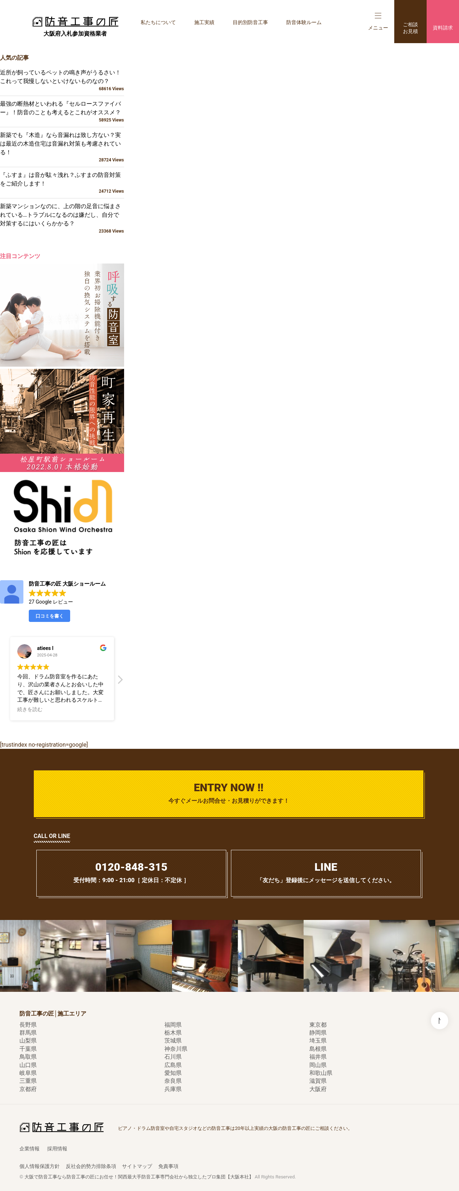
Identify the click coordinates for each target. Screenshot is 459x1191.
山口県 (28, 1065)
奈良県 (173, 1080)
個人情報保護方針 (39, 1166)
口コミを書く (50, 616)
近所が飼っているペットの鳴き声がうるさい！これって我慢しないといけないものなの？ (62, 80)
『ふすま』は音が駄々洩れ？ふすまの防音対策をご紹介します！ (62, 182)
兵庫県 (173, 1089)
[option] (84, 956)
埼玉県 (318, 1040)
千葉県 (28, 1048)
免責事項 (168, 1166)
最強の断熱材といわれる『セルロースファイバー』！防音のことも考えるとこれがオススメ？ (62, 111)
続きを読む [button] (29, 709)
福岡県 (173, 1024)
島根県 (318, 1048)
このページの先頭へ (439, 1020)
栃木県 (173, 1032)
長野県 (28, 1024)
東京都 (318, 1024)
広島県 (173, 1065)
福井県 (318, 1056)
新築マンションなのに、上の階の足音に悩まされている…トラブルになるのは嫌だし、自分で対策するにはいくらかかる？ (62, 218)
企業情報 (29, 1148)
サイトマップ (137, 1166)
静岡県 (318, 1032)
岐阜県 (28, 1072)
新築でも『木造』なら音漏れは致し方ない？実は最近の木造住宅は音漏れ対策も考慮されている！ (62, 147)
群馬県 (28, 1032)
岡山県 (318, 1065)
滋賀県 (318, 1080)
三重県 (28, 1080)
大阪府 (318, 1089)
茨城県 (173, 1040)
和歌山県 (320, 1072)
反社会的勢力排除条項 (91, 1166)
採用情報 (57, 1148)
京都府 (28, 1089)
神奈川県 (175, 1048)
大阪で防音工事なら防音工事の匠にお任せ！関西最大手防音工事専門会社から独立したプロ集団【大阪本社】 (139, 1176)
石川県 (173, 1056)
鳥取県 (28, 1056)
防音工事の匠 (75, 22)
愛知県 (173, 1072)
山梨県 (28, 1040)
